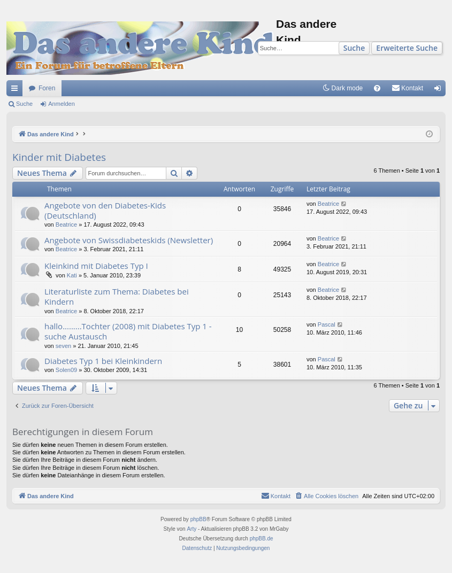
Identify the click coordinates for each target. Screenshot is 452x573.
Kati (72, 275)
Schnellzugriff (16, 90)
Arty (191, 529)
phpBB (198, 519)
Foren (47, 88)
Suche (354, 48)
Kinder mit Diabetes (59, 157)
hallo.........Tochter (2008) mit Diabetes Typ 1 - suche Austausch (128, 331)
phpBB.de (261, 538)
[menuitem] (377, 88)
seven (63, 346)
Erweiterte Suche (407, 48)
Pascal (326, 324)
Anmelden (61, 103)
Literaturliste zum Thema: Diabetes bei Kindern (116, 296)
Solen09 (66, 370)
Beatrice (66, 224)
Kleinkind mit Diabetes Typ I (96, 265)
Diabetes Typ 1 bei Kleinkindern (103, 360)
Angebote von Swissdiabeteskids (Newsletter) (128, 240)
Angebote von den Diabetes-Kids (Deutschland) (105, 210)
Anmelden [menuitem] (440, 90)
